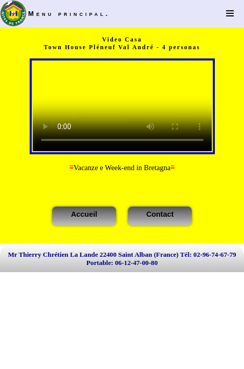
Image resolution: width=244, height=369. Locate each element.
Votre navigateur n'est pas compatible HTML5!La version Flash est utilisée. (122, 106)
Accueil (84, 214)
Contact (160, 214)
